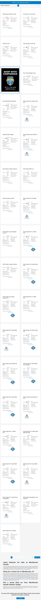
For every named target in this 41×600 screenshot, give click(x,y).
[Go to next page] (37, 6)
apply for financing (23, 579)
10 (34, 5)
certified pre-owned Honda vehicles (10, 577)
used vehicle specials (23, 568)
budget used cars (33, 576)
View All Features (10, 28)
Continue (20, 598)
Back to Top (37, 557)
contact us (8, 586)
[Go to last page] (39, 6)
